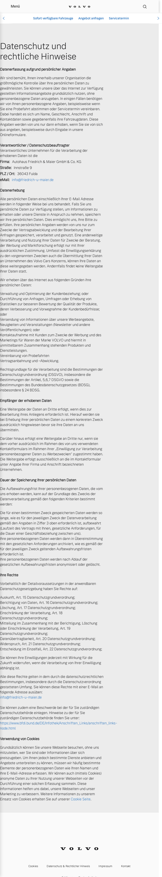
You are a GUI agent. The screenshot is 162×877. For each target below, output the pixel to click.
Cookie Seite (81, 799)
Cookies (33, 866)
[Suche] (144, 6)
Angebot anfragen (91, 18)
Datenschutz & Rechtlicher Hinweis (68, 866)
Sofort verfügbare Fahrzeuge (53, 18)
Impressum (105, 866)
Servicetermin (119, 18)
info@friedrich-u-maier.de (33, 180)
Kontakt (126, 866)
